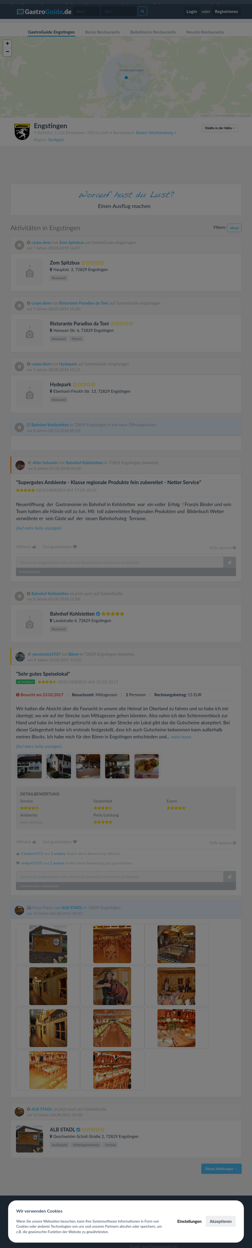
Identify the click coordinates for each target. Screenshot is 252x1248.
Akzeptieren (221, 1221)
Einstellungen (189, 1221)
